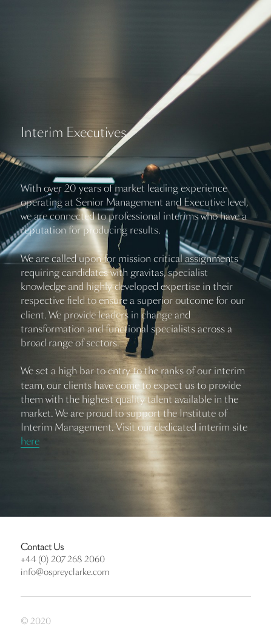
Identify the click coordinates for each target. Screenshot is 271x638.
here (30, 441)
